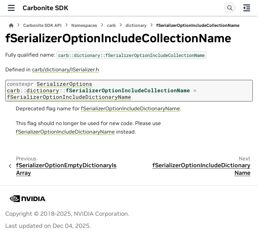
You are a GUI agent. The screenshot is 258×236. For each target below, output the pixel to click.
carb (111, 25)
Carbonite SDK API (42, 25)
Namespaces (84, 25)
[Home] (11, 25)
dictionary (136, 25)
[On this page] (247, 7)
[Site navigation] (11, 7)
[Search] (229, 7)
